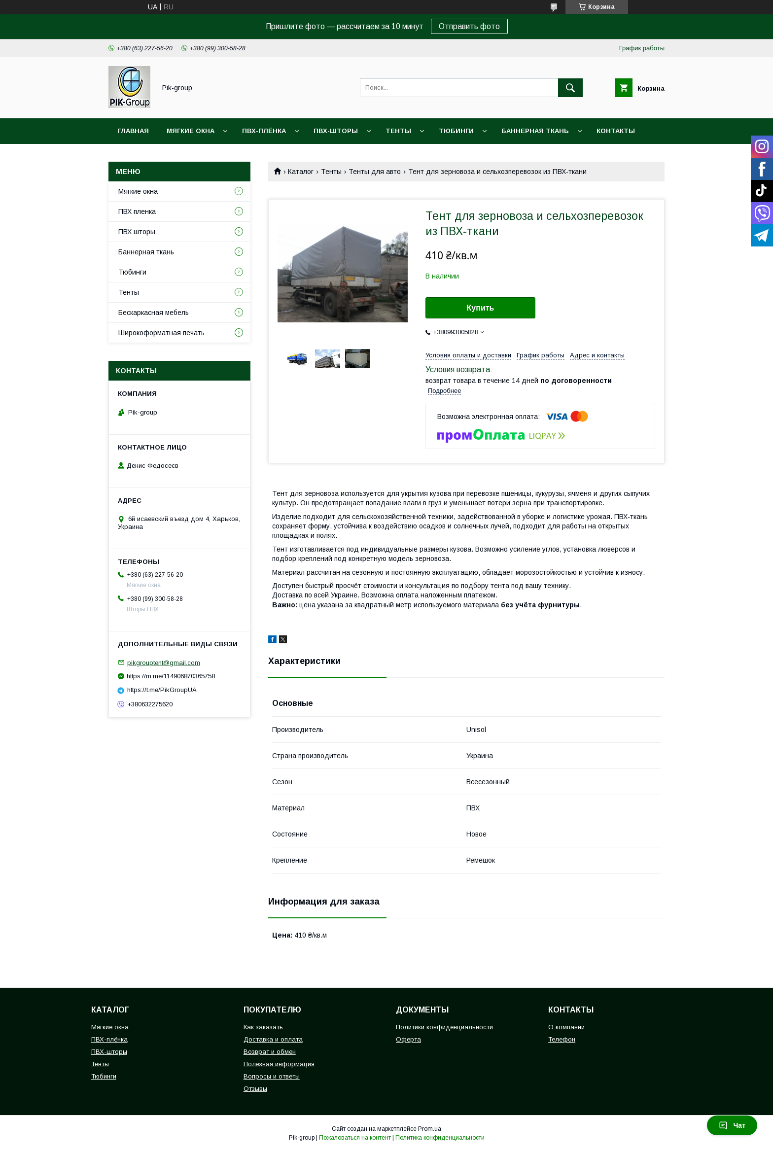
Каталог (301, 171)
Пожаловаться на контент (355, 1137)
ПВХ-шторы (336, 131)
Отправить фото (469, 26)
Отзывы (255, 1088)
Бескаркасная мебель (153, 312)
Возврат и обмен (270, 1051)
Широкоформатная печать (161, 333)
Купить (480, 308)
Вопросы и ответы (272, 1076)
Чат (732, 1125)
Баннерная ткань (535, 131)
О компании (566, 1027)
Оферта (408, 1039)
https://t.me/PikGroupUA (162, 690)
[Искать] (570, 87)
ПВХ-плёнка (264, 131)
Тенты (398, 131)
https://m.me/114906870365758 (171, 676)
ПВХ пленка (137, 211)
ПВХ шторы (136, 232)
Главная (133, 131)
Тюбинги (456, 131)
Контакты (616, 131)
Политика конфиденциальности (440, 1137)
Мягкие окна (190, 131)
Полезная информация (279, 1064)
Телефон (561, 1039)
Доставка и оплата (273, 1039)
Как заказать (263, 1027)
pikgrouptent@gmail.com (163, 662)
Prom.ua (429, 1128)
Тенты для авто (375, 171)
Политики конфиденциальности (444, 1027)
